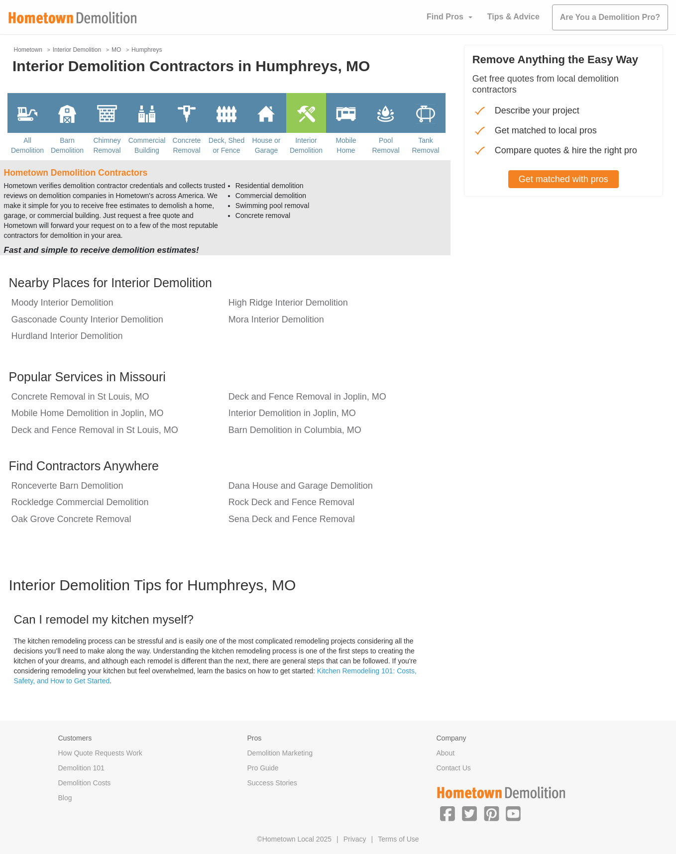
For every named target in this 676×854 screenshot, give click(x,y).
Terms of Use (398, 839)
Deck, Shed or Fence (226, 145)
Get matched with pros (563, 179)
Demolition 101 (81, 768)
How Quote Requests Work (100, 753)
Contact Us (454, 768)
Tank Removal (425, 145)
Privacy (354, 839)
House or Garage (266, 145)
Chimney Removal (106, 145)
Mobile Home (346, 145)
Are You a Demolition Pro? (610, 17)
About (446, 753)
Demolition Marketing (280, 753)
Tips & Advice (513, 16)
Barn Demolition (67, 145)
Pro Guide (263, 768)
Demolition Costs (84, 783)
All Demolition (27, 145)
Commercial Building (147, 145)
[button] (447, 813)
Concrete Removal (187, 145)
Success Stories (272, 783)
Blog (65, 798)
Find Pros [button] (445, 16)
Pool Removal (385, 145)
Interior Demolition (306, 145)
